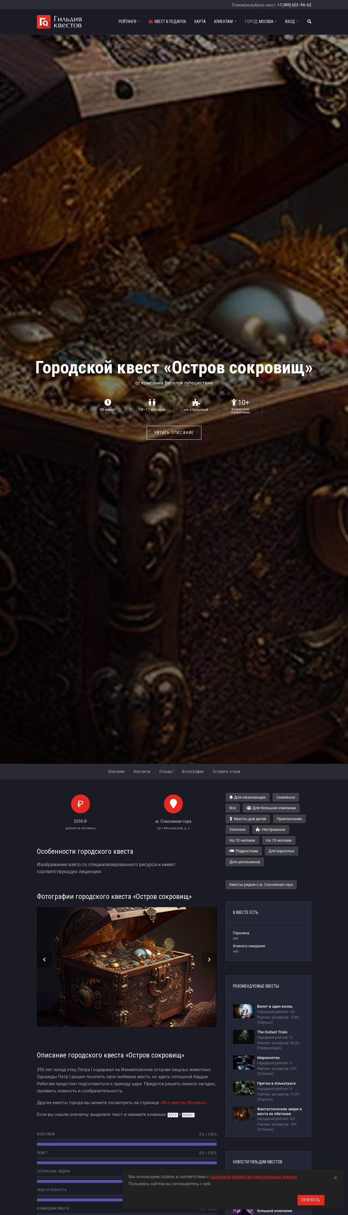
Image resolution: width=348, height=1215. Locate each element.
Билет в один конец (275, 1006)
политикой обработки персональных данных (253, 1176)
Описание (116, 771)
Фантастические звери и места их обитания (279, 1111)
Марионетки (268, 1057)
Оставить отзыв (226, 771)
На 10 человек (242, 840)
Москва (261, 21)
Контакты (142, 771)
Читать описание (174, 432)
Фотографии (193, 771)
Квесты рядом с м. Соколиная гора (261, 884)
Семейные (285, 797)
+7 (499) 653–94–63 (294, 5)
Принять (311, 1200)
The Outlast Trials (272, 1032)
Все (232, 808)
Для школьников (244, 862)
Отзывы (166, 771)
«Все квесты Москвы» (183, 1102)
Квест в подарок (167, 21)
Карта (200, 21)
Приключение (289, 819)
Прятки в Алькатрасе (276, 1083)
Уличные (237, 829)
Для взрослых (281, 851)
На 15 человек (279, 840)
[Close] (335, 1177)
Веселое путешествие (189, 383)
